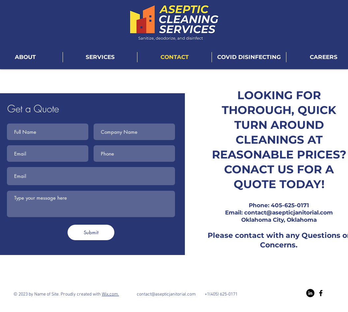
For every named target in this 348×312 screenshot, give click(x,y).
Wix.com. (110, 294)
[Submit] (91, 232)
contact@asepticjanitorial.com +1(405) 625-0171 (178, 294)
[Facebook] (321, 293)
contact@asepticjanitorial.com (288, 212)
